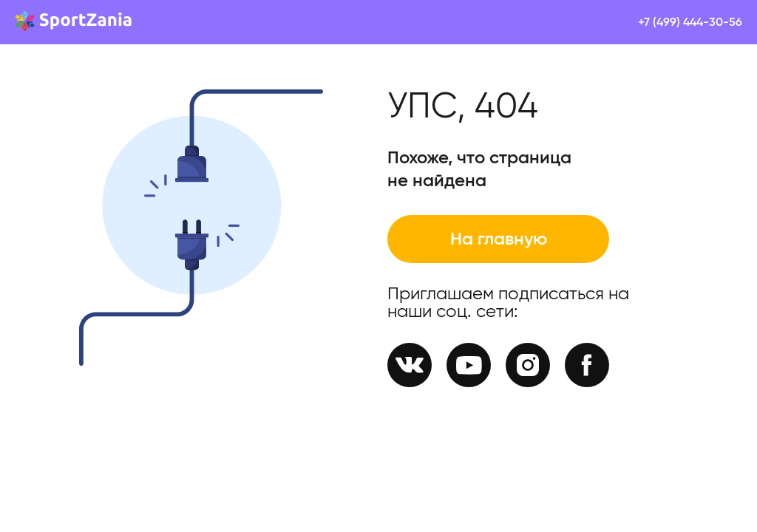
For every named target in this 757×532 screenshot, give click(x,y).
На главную (498, 239)
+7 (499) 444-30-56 (690, 22)
